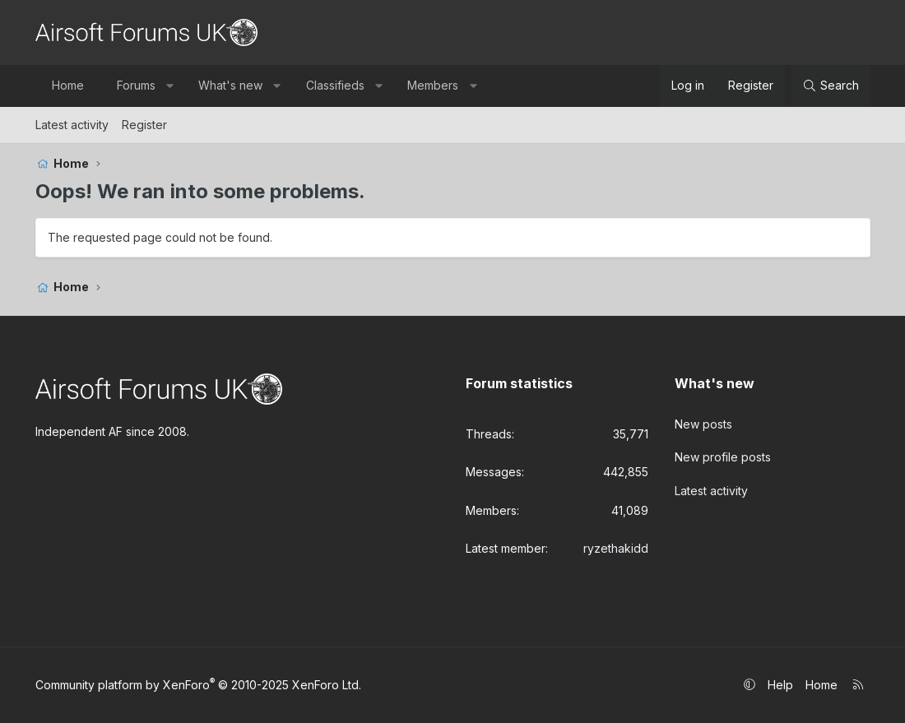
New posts (703, 424)
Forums (136, 85)
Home (68, 85)
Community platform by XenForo (198, 685)
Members (432, 85)
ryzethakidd (615, 548)
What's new (230, 85)
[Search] (830, 85)
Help (780, 685)
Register (144, 125)
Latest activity (72, 125)
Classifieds (335, 85)
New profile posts (723, 457)
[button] (169, 85)
